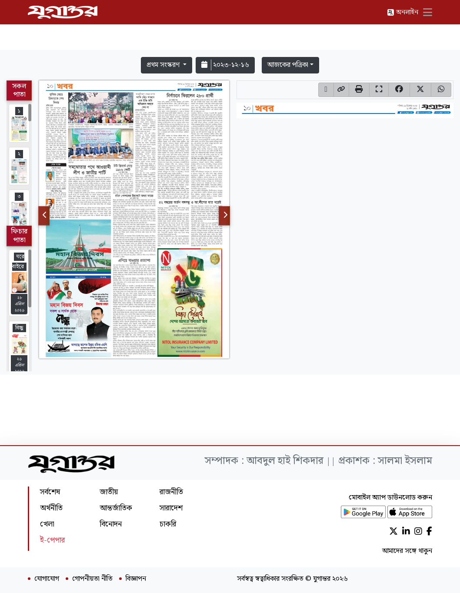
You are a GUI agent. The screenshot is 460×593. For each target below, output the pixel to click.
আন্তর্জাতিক (116, 508)
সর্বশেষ (50, 492)
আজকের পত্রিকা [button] (287, 65)
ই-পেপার (52, 540)
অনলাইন (402, 12)
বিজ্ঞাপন (136, 579)
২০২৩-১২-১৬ (225, 65)
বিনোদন (111, 524)
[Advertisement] (230, 27)
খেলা (47, 524)
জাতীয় (109, 492)
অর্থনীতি (51, 508)
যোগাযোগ (46, 579)
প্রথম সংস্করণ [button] (164, 65)
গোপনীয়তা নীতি (92, 579)
